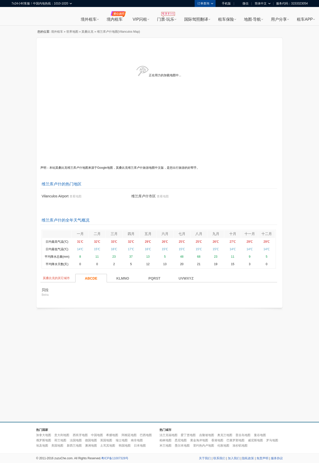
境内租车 (115, 19)
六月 (164, 234)
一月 (80, 234)
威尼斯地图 (255, 440)
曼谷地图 (260, 435)
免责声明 (262, 458)
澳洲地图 (91, 445)
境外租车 (89, 19)
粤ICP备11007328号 (114, 458)
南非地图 (137, 440)
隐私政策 (248, 458)
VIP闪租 (140, 19)
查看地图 (75, 196)
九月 (215, 234)
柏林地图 (165, 440)
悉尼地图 (181, 440)
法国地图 (76, 440)
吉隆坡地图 (206, 435)
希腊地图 (112, 435)
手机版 (224, 3)
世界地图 (72, 31)
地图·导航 (252, 19)
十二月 (266, 234)
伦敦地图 (223, 445)
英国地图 (106, 440)
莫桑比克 (87, 31)
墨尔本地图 (182, 445)
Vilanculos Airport (55, 196)
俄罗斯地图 (43, 440)
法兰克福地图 (168, 435)
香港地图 (217, 440)
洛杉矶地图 (240, 445)
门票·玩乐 (165, 19)
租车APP (305, 19)
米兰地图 (165, 445)
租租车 (17, 17)
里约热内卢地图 (203, 445)
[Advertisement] (46, 365)
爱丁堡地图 (188, 435)
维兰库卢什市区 (143, 196)
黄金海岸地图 (199, 440)
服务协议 (277, 458)
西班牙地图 (80, 435)
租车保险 (226, 19)
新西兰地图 (74, 445)
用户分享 (279, 19)
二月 (97, 234)
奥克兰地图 (224, 435)
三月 (114, 234)
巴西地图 (146, 435)
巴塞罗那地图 (235, 440)
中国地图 (97, 435)
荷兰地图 (60, 440)
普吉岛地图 (243, 435)
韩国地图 (125, 445)
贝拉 (45, 290)
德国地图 (91, 440)
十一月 (249, 234)
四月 (131, 234)
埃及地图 (42, 445)
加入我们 (234, 458)
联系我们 (219, 458)
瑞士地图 (122, 440)
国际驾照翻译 (196, 19)
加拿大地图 (43, 435)
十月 (232, 234)
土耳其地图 (107, 445)
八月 (198, 234)
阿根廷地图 (129, 435)
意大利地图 (61, 435)
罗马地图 (272, 440)
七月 (181, 234)
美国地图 (57, 445)
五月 (148, 234)
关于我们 (205, 458)
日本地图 (140, 445)
